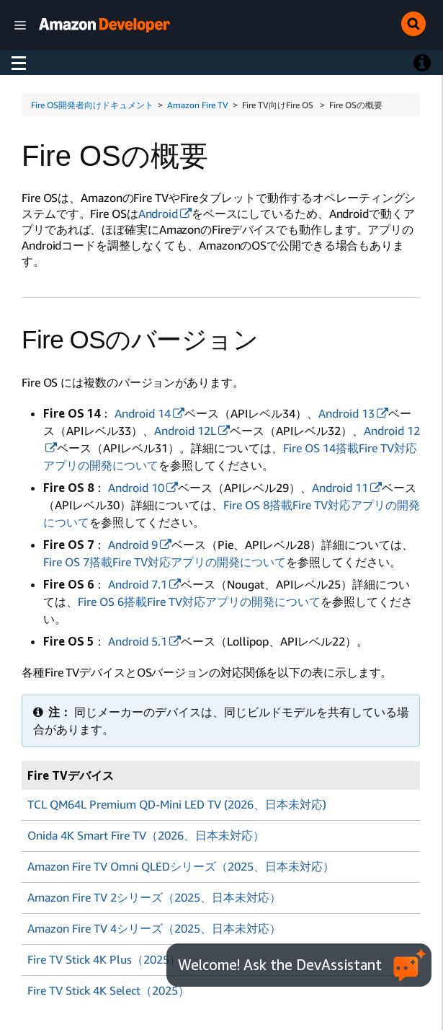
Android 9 (133, 544)
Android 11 (340, 487)
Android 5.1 (137, 641)
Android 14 (143, 413)
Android (158, 213)
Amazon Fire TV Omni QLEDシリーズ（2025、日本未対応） (180, 865)
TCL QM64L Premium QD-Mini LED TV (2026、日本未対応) (176, 804)
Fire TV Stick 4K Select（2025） (108, 986)
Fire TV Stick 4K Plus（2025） (104, 955)
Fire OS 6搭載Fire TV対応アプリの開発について (199, 601)
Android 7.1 (137, 584)
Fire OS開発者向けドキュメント (92, 105)
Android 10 (136, 487)
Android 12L (185, 430)
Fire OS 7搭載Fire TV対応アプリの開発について (164, 562)
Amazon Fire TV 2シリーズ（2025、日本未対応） (154, 895)
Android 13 (346, 413)
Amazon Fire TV (197, 105)
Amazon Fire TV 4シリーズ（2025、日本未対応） (154, 925)
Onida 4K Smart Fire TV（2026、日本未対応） (145, 834)
